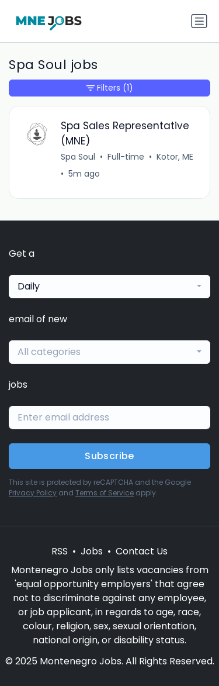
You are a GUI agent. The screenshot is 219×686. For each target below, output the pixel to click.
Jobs (92, 551)
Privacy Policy (33, 493)
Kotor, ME (175, 157)
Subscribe (109, 456)
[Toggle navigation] (199, 21)
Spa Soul (78, 157)
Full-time (125, 157)
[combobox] (109, 286)
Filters (109, 88)
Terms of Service (104, 493)
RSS (59, 551)
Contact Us (142, 551)
